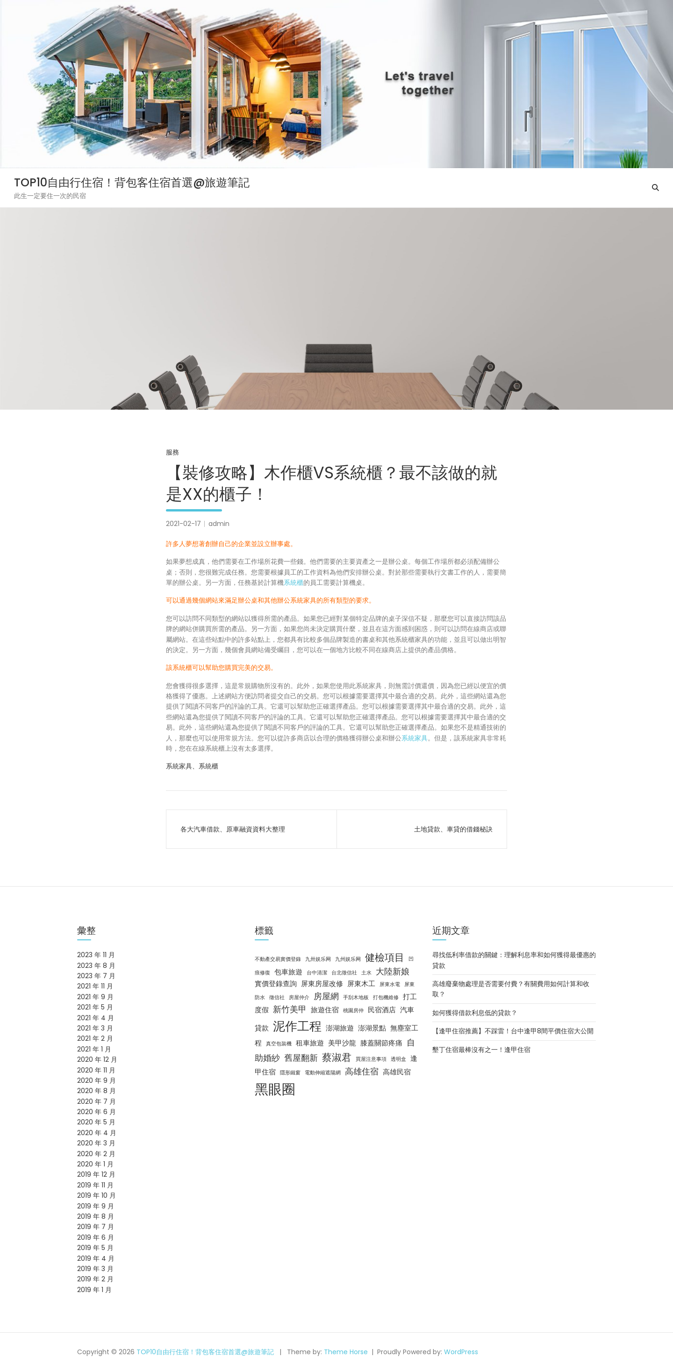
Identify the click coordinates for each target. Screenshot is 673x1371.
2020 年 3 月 (96, 1143)
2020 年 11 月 (96, 1070)
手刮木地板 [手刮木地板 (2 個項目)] (356, 997)
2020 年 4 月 (96, 1132)
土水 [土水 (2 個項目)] (366, 972)
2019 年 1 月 (94, 1289)
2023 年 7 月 (96, 975)
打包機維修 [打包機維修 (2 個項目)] (386, 997)
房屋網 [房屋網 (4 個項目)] (326, 996)
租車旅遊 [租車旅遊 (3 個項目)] (310, 1043)
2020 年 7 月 (96, 1101)
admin (218, 523)
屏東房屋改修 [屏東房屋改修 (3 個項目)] (322, 983)
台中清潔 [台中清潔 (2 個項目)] (317, 972)
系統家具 (414, 738)
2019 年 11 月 (95, 1185)
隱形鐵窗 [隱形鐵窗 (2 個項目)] (290, 1072)
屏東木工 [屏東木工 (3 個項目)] (361, 983)
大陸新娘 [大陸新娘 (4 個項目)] (392, 971)
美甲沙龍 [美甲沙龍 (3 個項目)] (342, 1043)
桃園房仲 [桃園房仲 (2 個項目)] (353, 1010)
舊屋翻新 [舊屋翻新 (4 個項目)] (301, 1058)
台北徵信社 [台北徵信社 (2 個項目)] (344, 972)
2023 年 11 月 (96, 954)
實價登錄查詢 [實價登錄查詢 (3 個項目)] (276, 983)
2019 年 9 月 (95, 1206)
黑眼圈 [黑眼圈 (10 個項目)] (275, 1089)
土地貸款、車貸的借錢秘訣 (453, 829)
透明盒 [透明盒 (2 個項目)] (398, 1059)
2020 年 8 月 (96, 1090)
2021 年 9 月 (95, 997)
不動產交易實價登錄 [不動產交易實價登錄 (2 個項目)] (278, 959)
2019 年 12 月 (96, 1174)
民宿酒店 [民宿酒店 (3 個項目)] (382, 1010)
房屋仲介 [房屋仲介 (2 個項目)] (299, 997)
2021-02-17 (183, 523)
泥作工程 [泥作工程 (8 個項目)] (297, 1026)
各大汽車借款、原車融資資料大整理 (232, 829)
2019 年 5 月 (95, 1247)
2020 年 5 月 (96, 1122)
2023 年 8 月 (96, 965)
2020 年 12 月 (97, 1059)
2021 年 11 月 (95, 986)
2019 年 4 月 (96, 1258)
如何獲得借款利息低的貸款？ (474, 1012)
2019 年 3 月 (95, 1268)
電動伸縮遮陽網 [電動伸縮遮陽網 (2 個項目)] (323, 1072)
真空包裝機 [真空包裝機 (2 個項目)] (279, 1043)
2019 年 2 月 (95, 1279)
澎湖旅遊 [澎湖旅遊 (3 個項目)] (340, 1028)
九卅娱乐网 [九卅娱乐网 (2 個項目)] (318, 959)
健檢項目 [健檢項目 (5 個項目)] (384, 957)
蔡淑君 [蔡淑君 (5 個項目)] (336, 1057)
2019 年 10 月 (96, 1195)
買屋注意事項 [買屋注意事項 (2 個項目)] (371, 1059)
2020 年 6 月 (96, 1111)
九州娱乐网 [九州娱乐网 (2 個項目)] (348, 959)
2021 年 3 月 (95, 1028)
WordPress (461, 1352)
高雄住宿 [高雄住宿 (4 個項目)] (362, 1071)
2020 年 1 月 (95, 1164)
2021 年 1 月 (94, 1049)
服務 (172, 452)
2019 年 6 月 (95, 1237)
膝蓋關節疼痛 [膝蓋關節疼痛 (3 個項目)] (381, 1043)
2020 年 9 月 (96, 1080)
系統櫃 (293, 582)
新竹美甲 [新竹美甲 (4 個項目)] (290, 1009)
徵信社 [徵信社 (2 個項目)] (277, 997)
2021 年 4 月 (95, 1018)
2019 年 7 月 (95, 1226)
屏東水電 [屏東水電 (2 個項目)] (389, 984)
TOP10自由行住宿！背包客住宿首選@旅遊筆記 (132, 182)
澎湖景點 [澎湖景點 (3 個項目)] (372, 1028)
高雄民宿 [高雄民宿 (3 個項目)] (397, 1072)
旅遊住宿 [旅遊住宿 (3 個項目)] (325, 1010)
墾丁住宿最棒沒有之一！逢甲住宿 (481, 1049)
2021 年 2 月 (95, 1038)
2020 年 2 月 (96, 1153)
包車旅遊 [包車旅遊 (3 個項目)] (288, 972)
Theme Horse (346, 1352)
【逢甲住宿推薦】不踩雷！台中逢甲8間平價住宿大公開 (513, 1031)
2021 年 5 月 (95, 1007)
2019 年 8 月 (95, 1216)
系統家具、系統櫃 (192, 766)
